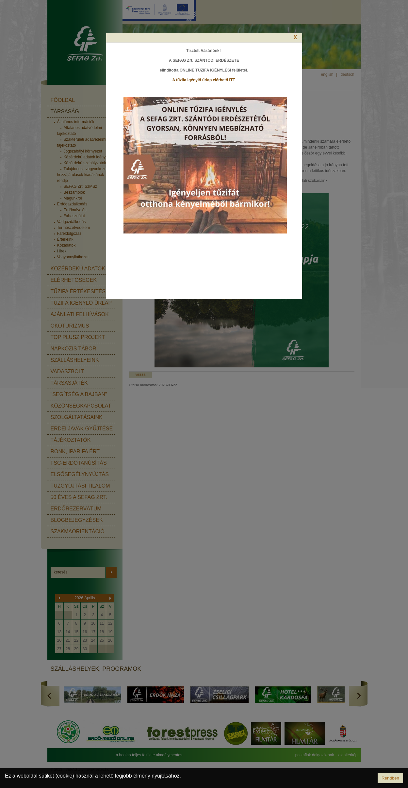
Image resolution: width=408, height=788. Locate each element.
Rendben (390, 778)
